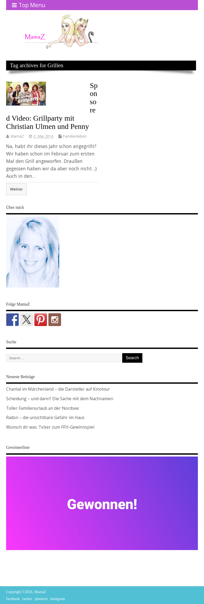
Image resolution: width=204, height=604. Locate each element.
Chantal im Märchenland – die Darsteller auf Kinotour (58, 389)
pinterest (41, 599)
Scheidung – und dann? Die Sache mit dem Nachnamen (59, 399)
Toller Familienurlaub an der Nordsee (42, 408)
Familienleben (75, 136)
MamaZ (17, 136)
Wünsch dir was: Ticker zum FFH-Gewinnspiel (50, 427)
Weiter (16, 189)
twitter (27, 599)
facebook (13, 599)
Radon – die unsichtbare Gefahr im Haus (45, 417)
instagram (57, 599)
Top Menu (28, 5)
